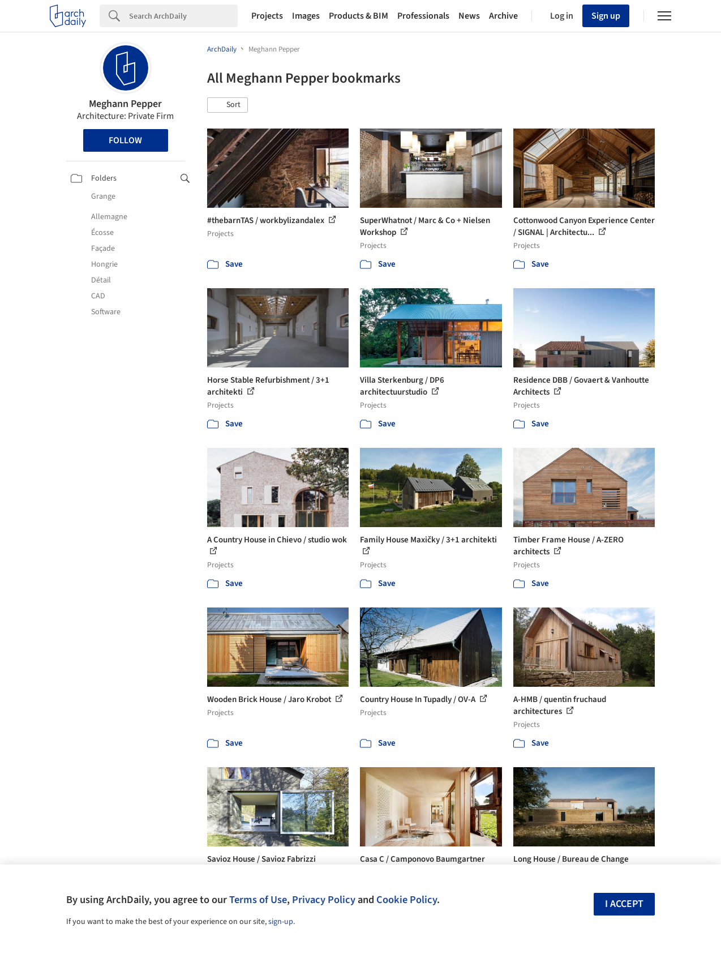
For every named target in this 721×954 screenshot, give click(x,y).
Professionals (423, 15)
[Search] (183, 16)
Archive (503, 15)
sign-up (280, 921)
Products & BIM (358, 15)
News (469, 15)
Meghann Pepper (125, 104)
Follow (125, 140)
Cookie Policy (406, 899)
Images (306, 15)
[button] (227, 105)
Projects (267, 15)
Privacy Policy (323, 899)
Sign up (605, 16)
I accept (624, 904)
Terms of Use (258, 899)
